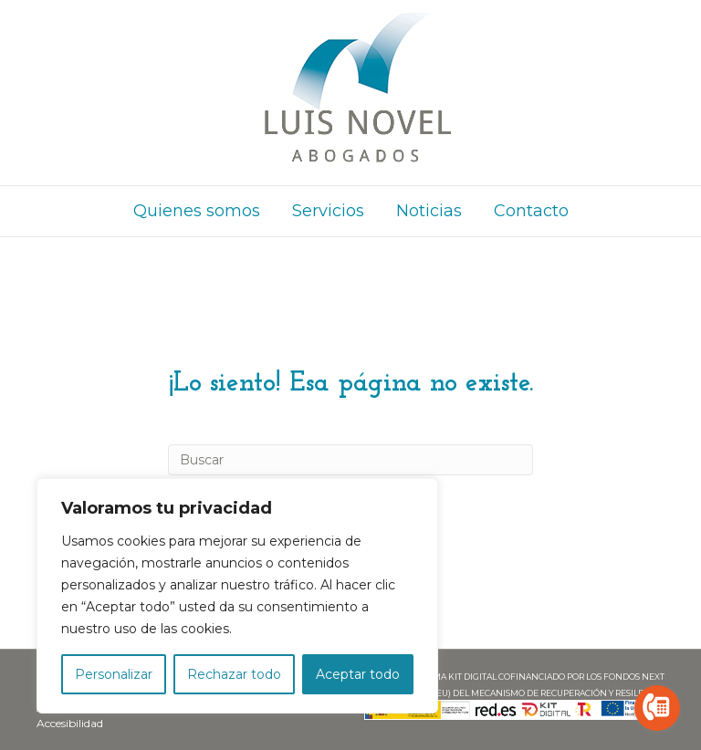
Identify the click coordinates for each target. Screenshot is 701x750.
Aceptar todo (358, 674)
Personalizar (113, 674)
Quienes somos (196, 211)
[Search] (350, 459)
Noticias (429, 211)
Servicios (328, 211)
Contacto (531, 211)
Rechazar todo (234, 674)
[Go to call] (657, 708)
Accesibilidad (70, 723)
